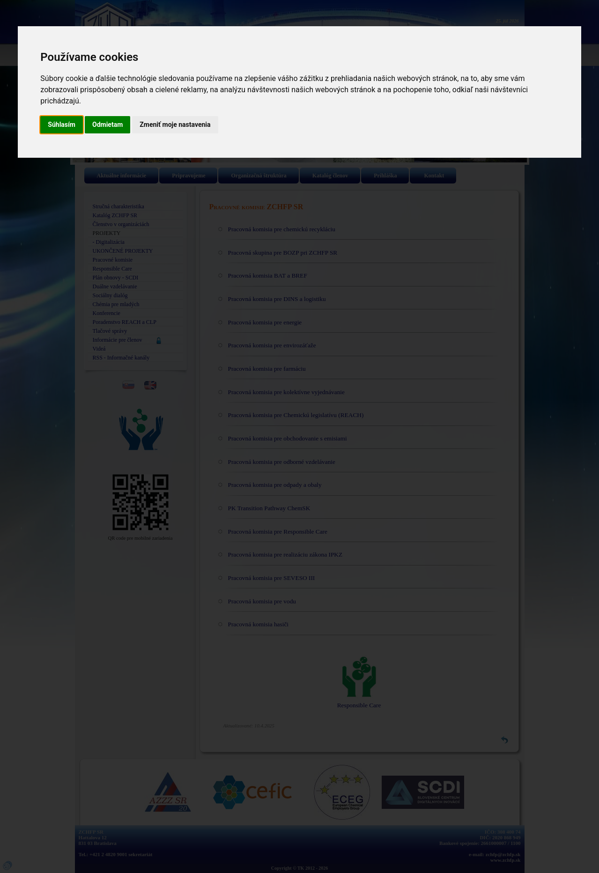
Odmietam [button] (107, 124)
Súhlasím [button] (61, 124)
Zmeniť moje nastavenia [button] (175, 124)
